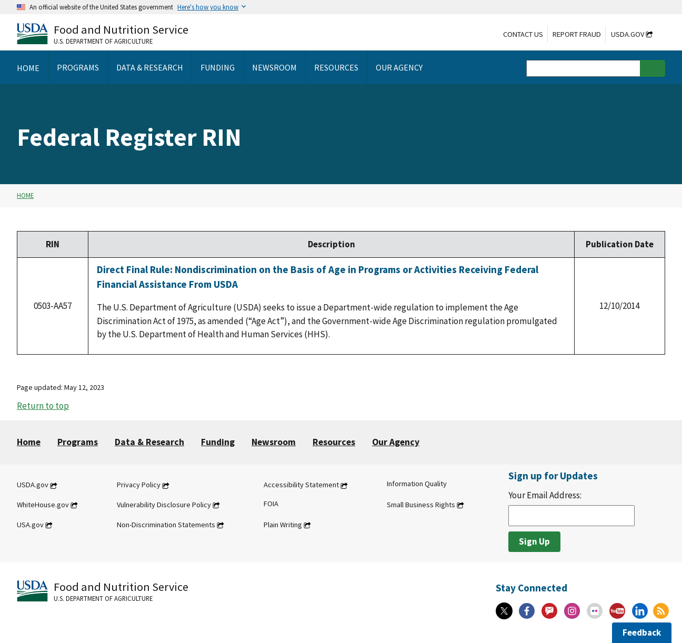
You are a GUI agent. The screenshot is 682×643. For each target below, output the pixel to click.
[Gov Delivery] (549, 610)
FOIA (271, 503)
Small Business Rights (421, 504)
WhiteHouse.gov (43, 504)
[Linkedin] (639, 610)
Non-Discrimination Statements (166, 524)
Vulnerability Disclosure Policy (164, 504)
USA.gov (30, 524)
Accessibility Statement (301, 485)
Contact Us (523, 34)
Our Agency (395, 442)
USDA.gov (627, 34)
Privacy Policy (139, 485)
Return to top (43, 405)
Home (25, 195)
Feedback (642, 632)
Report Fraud (577, 34)
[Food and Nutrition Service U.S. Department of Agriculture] (102, 33)
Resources (334, 442)
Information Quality (417, 484)
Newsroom (274, 442)
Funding (218, 442)
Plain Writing (283, 524)
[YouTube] (617, 610)
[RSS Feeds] (661, 610)
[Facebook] (526, 610)
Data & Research (149, 442)
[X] (504, 610)
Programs (77, 442)
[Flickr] (594, 610)
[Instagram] (572, 610)
